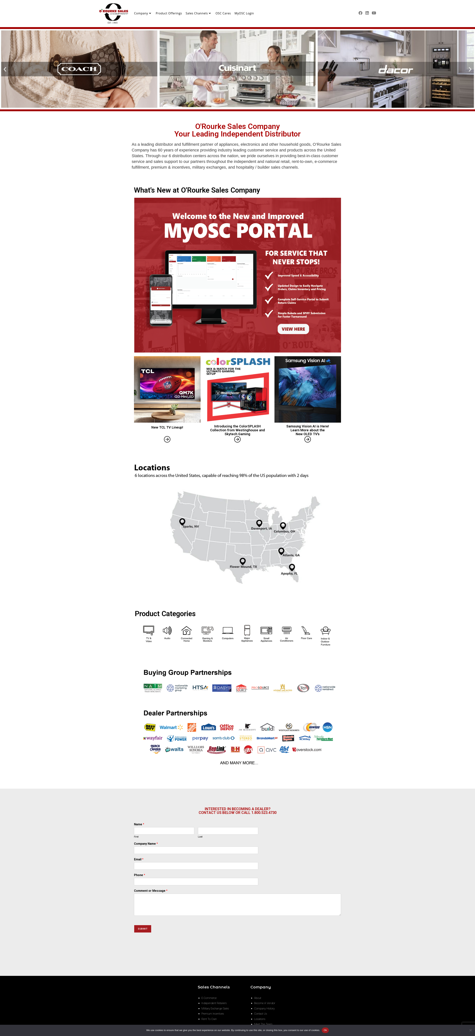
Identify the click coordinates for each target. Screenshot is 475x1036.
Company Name (146, 843)
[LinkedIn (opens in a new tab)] (367, 13)
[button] (5, 69)
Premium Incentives (212, 1013)
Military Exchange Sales (215, 1008)
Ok (325, 1030)
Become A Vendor (264, 1003)
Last (200, 836)
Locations (259, 1019)
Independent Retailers (214, 1003)
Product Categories (165, 613)
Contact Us (260, 1013)
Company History (264, 1008)
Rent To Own (209, 1019)
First (136, 836)
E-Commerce (209, 998)
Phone (139, 875)
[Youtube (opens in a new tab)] (374, 13)
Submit (142, 929)
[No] (470, 1030)
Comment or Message (150, 890)
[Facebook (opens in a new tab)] (360, 13)
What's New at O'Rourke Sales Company (197, 190)
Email (138, 859)
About (257, 998)
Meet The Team (263, 1024)
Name (139, 824)
